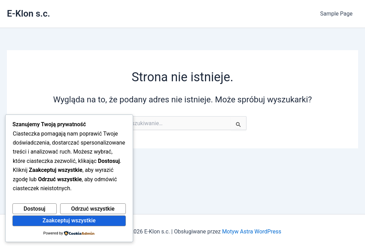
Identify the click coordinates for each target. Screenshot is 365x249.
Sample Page (336, 13)
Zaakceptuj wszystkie (69, 220)
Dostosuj (34, 208)
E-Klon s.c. (28, 13)
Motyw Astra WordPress (251, 231)
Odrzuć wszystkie (93, 208)
